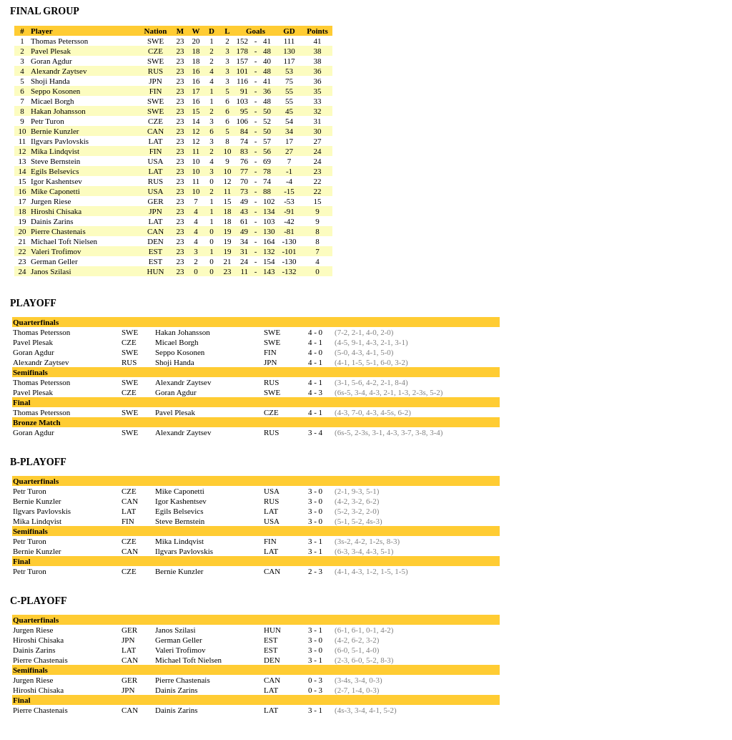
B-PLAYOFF (38, 462)
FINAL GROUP (44, 11)
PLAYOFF (33, 303)
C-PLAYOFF (38, 600)
